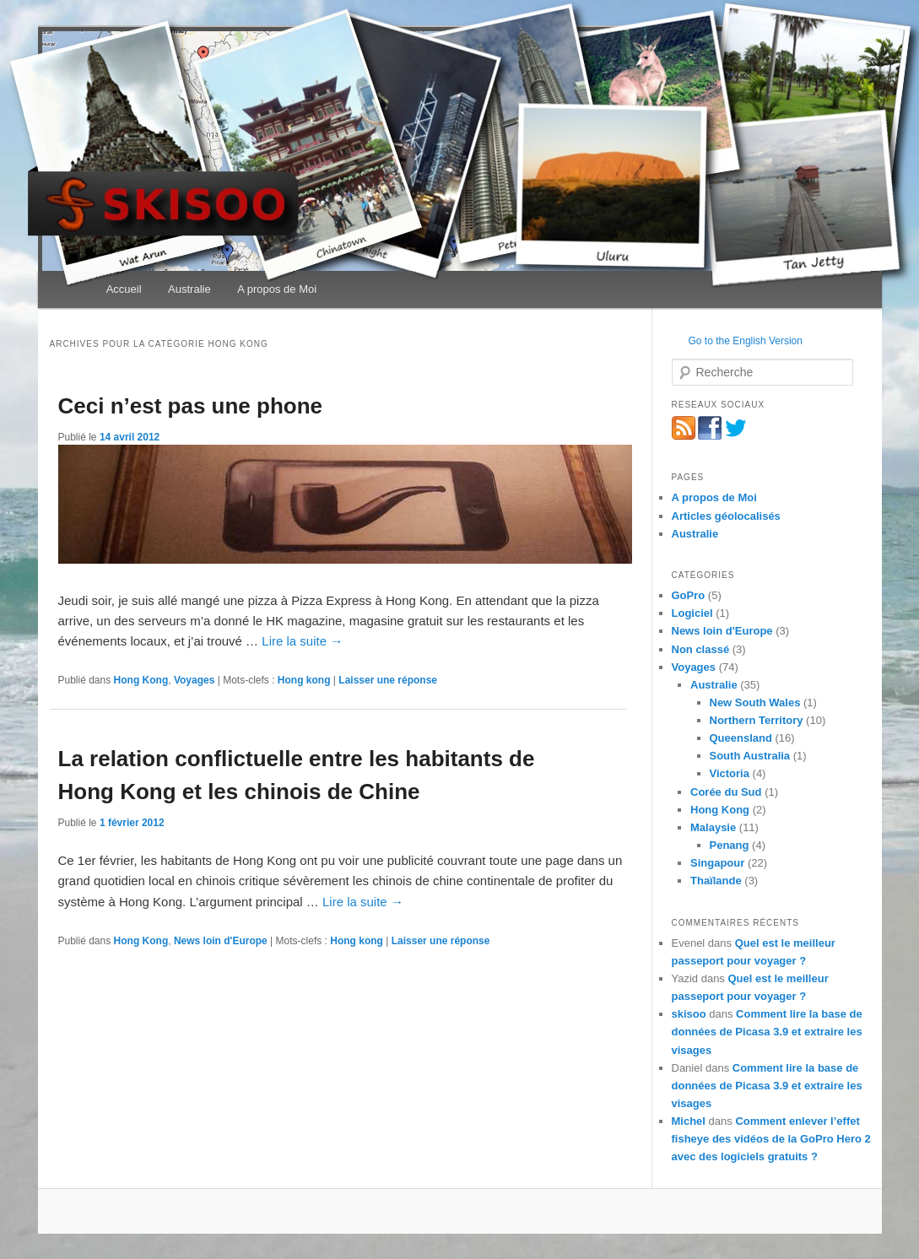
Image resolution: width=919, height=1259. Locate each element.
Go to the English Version (746, 341)
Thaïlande (716, 880)
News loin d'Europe (221, 941)
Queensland (741, 738)
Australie (189, 289)
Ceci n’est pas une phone (190, 406)
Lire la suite (302, 641)
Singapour (717, 862)
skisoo (689, 1014)
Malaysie (713, 827)
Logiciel (692, 613)
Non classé (701, 649)
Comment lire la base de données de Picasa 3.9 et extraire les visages (767, 1032)
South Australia (750, 755)
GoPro (688, 595)
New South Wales (755, 702)
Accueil (124, 289)
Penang (729, 845)
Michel (688, 1121)
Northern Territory (756, 720)
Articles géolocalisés (726, 516)
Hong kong (304, 680)
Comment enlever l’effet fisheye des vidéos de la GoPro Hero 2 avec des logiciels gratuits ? (771, 1139)
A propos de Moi (276, 289)
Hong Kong (141, 680)
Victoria (729, 773)
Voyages (194, 680)
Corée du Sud (726, 792)
